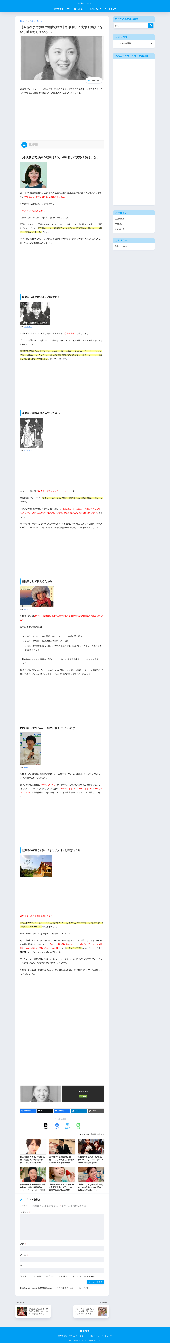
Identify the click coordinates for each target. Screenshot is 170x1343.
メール (24, 1255)
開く (33, 144)
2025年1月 (119, 229)
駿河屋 (26, 609)
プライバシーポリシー (76, 9)
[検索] (150, 25)
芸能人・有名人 (97, 1134)
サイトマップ (110, 9)
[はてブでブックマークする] (67, 1126)
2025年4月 (119, 224)
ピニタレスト (28, 326)
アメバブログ (28, 450)
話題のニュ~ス (85, 3)
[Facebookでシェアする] (57, 1126)
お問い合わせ (95, 9)
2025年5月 (119, 219)
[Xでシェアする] (46, 1126)
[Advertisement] (62, 114)
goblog (26, 767)
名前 (23, 1244)
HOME (85, 1331)
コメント (25, 1212)
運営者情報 (58, 9)
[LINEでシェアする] (78, 1126)
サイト (23, 1266)
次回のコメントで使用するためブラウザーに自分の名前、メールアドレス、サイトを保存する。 (61, 1276)
